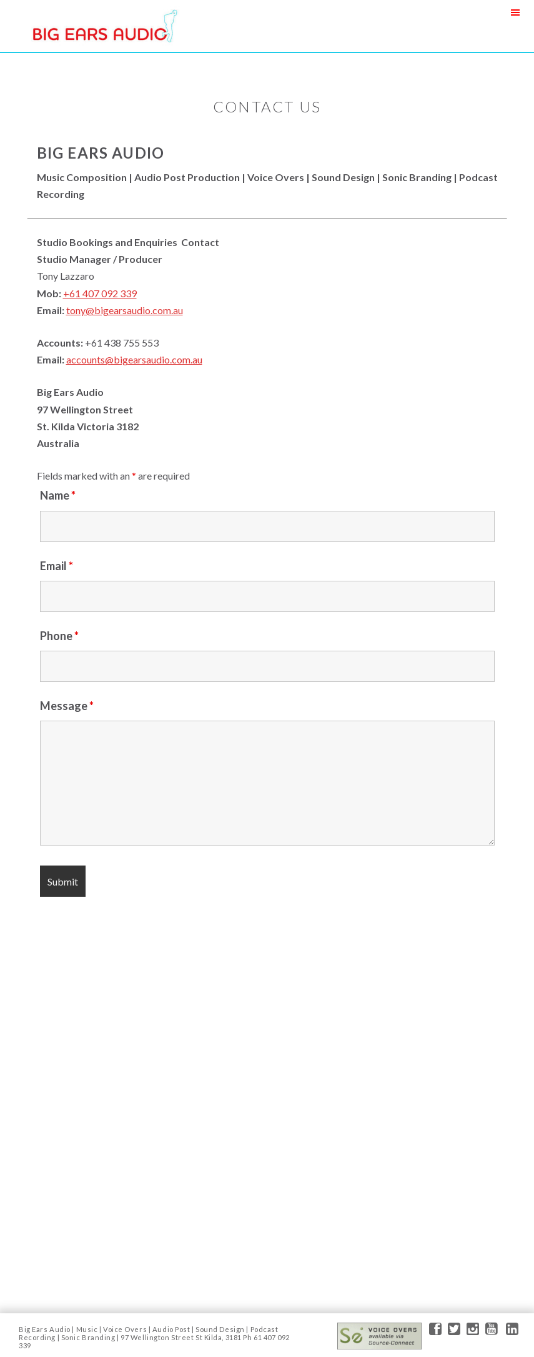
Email (56, 566)
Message (67, 706)
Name (58, 495)
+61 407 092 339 (100, 293)
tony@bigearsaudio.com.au (124, 310)
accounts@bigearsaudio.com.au (134, 359)
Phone (59, 636)
